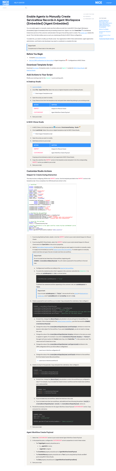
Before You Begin (104, 29)
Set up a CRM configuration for (41, 60)
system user (83, 33)
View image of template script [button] (43, 93)
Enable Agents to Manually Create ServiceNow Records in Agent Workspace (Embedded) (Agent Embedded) (105, 24)
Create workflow (45, 247)
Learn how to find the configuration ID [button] (49, 350)
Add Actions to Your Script (104, 36)
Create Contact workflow (64, 321)
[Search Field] (14, 8)
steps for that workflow (66, 268)
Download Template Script (105, 32)
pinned (76, 293)
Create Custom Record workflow (62, 249)
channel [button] (48, 78)
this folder (35, 68)
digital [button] (64, 68)
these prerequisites (40, 57)
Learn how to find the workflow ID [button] (48, 360)
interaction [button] (83, 271)
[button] (26, 8)
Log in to (36, 87)
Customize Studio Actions (106, 39)
